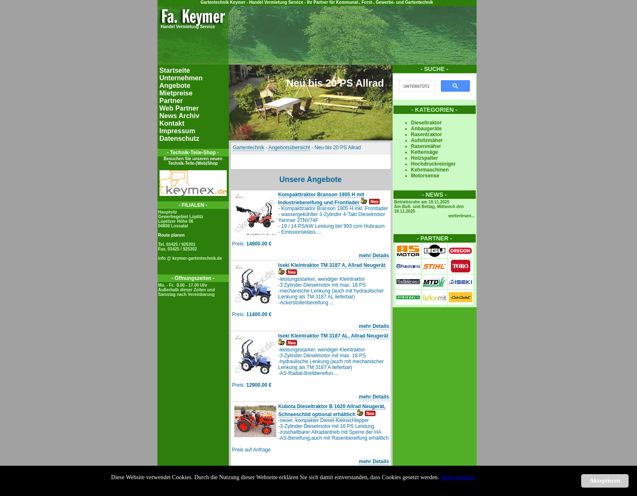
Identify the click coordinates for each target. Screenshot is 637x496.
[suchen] (416, 86)
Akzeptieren (605, 481)
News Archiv (179, 115)
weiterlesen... (461, 216)
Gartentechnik (249, 147)
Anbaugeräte (426, 129)
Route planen (171, 235)
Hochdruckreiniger (433, 164)
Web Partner (179, 108)
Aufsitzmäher (427, 140)
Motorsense (425, 176)
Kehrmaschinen (430, 170)
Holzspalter (424, 158)
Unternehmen (181, 78)
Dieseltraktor (426, 123)
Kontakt (172, 123)
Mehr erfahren (457, 477)
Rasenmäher (426, 146)
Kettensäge (424, 152)
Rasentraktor (426, 134)
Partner (171, 100)
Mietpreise (176, 93)
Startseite (175, 70)
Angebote (175, 85)
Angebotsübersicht (289, 147)
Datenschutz (179, 138)
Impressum (177, 131)
